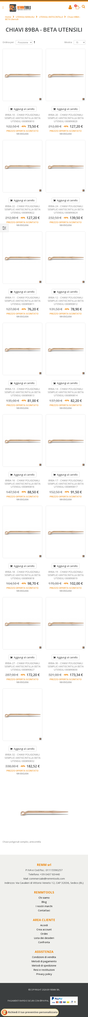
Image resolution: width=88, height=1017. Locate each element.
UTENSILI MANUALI (25, 16)
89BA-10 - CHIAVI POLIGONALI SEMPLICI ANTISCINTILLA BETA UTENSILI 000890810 (22, 118)
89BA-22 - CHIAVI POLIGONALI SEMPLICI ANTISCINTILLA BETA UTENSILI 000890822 (22, 209)
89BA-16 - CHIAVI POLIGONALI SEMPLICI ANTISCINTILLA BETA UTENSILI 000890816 (22, 484)
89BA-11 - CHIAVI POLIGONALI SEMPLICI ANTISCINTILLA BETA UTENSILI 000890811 (22, 301)
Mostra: (68, 42)
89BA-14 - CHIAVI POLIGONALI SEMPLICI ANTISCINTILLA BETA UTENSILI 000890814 (66, 392)
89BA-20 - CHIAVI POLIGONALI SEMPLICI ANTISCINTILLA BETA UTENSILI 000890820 (66, 118)
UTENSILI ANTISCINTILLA (51, 16)
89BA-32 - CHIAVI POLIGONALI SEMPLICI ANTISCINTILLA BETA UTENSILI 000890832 (22, 758)
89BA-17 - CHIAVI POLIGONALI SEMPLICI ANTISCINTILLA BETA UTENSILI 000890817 (66, 484)
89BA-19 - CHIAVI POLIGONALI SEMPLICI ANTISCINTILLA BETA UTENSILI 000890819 (66, 575)
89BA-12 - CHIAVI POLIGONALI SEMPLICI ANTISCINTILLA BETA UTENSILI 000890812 (66, 301)
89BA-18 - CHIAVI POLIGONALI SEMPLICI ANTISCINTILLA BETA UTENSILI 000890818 (22, 575)
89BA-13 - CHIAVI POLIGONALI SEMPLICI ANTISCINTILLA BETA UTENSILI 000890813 (22, 392)
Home (8, 16)
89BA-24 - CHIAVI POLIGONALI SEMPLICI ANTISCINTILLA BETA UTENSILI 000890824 (66, 209)
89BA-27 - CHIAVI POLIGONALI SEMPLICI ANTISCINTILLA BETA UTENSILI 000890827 (22, 666)
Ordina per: (8, 42)
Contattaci (44, 910)
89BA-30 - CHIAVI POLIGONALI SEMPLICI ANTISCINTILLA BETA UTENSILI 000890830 (66, 666)
